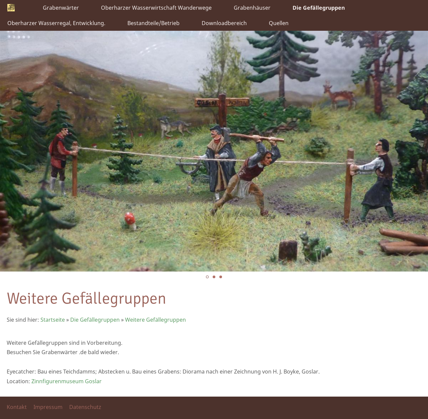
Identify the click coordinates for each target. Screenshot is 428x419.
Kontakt (17, 407)
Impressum (48, 407)
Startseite (52, 319)
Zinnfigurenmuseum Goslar (66, 381)
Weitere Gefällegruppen (155, 319)
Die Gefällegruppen (95, 319)
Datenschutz (85, 407)
